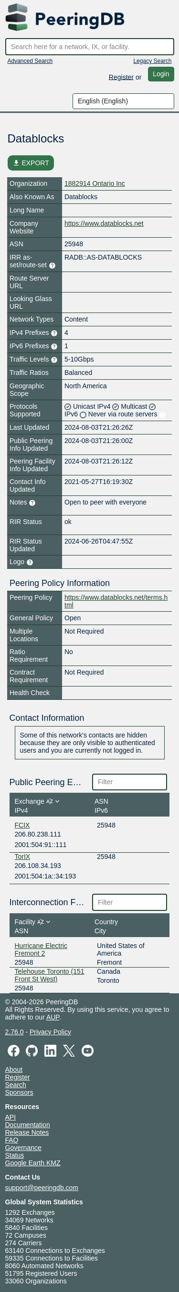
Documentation (27, 1125)
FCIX (22, 825)
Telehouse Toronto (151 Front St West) (49, 975)
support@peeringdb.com (42, 1187)
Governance (23, 1147)
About (14, 1069)
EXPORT (30, 163)
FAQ (12, 1140)
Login (161, 74)
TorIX (23, 856)
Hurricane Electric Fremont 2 (41, 949)
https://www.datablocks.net (104, 223)
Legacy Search (152, 61)
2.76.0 (14, 1032)
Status (14, 1155)
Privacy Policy (50, 1032)
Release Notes (27, 1132)
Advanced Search (30, 61)
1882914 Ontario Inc (94, 183)
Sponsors (19, 1092)
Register (121, 77)
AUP (52, 1017)
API (10, 1117)
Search (15, 1085)
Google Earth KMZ (33, 1163)
